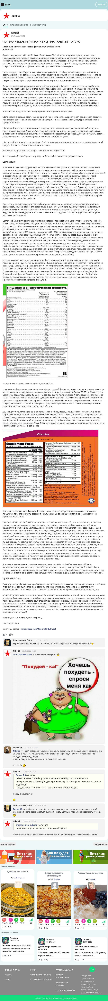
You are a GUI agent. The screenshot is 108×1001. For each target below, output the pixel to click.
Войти (101, 4)
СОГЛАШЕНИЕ (61, 990)
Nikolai (16, 15)
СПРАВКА (59, 975)
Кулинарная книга (19, 25)
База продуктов (38, 25)
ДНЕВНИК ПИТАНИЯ (12, 970)
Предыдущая (8, 844)
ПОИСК (33, 970)
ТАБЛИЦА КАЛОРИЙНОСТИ (40, 975)
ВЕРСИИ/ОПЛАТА (62, 978)
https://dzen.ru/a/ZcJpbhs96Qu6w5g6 (38, 629)
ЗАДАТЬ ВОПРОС (62, 982)
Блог (5, 25)
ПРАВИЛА (71, 990)
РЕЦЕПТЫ (8, 975)
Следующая (100, 844)
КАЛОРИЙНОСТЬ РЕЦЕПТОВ (41, 980)
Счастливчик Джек (22, 640)
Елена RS (17, 747)
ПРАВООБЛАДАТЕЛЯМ (64, 970)
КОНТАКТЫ (60, 985)
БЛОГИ (7, 980)
